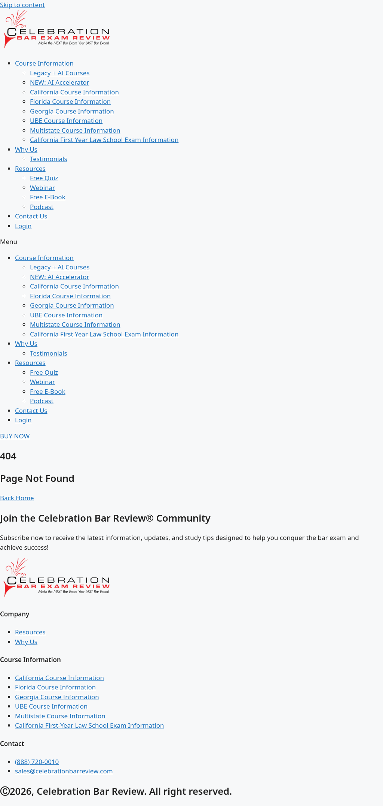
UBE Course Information (66, 120)
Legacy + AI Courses (59, 73)
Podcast (41, 206)
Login (23, 225)
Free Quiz (44, 177)
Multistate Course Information (75, 130)
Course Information (44, 63)
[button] (191, 242)
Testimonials (48, 158)
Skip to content (22, 4)
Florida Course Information (70, 101)
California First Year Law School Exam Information (104, 139)
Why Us (26, 149)
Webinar (42, 187)
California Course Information (74, 92)
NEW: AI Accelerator (59, 82)
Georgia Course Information (72, 111)
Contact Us (31, 216)
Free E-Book (47, 197)
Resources (30, 168)
